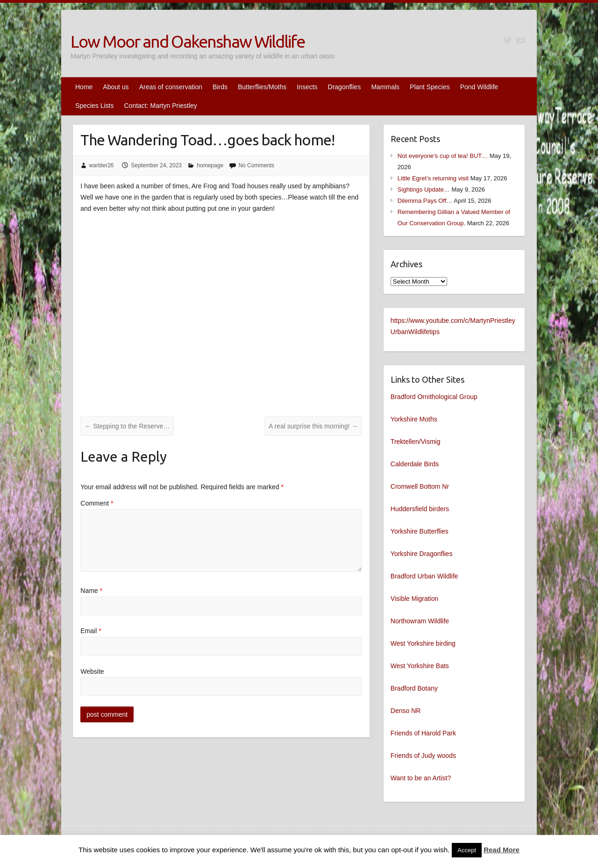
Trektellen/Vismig (416, 441)
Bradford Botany (414, 688)
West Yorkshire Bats (420, 666)
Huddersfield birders (420, 509)
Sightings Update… (424, 189)
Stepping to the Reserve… (127, 426)
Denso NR (406, 710)
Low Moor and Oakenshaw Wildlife (188, 41)
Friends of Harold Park (423, 733)
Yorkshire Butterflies (419, 531)
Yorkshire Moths (414, 419)
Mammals (385, 87)
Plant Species (430, 87)
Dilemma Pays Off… (425, 200)
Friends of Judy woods (423, 755)
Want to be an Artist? (421, 778)
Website (92, 671)
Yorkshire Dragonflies (422, 553)
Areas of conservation (170, 87)
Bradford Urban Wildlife (424, 576)
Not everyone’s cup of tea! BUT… (443, 155)
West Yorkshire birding (423, 643)
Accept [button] (466, 850)
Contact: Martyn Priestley (160, 105)
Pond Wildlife (479, 87)
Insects (307, 87)
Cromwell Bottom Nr (420, 486)
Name (91, 590)
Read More (502, 850)
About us (115, 87)
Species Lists (94, 105)
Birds (220, 87)
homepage (210, 165)
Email (90, 631)
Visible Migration (414, 598)
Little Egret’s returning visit (433, 178)
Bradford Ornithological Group (434, 396)
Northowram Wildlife (420, 621)
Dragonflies (344, 87)
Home (84, 87)
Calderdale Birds (415, 464)
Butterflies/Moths (262, 87)
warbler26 (101, 165)
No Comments (256, 165)
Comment (96, 503)
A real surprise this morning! (313, 426)
